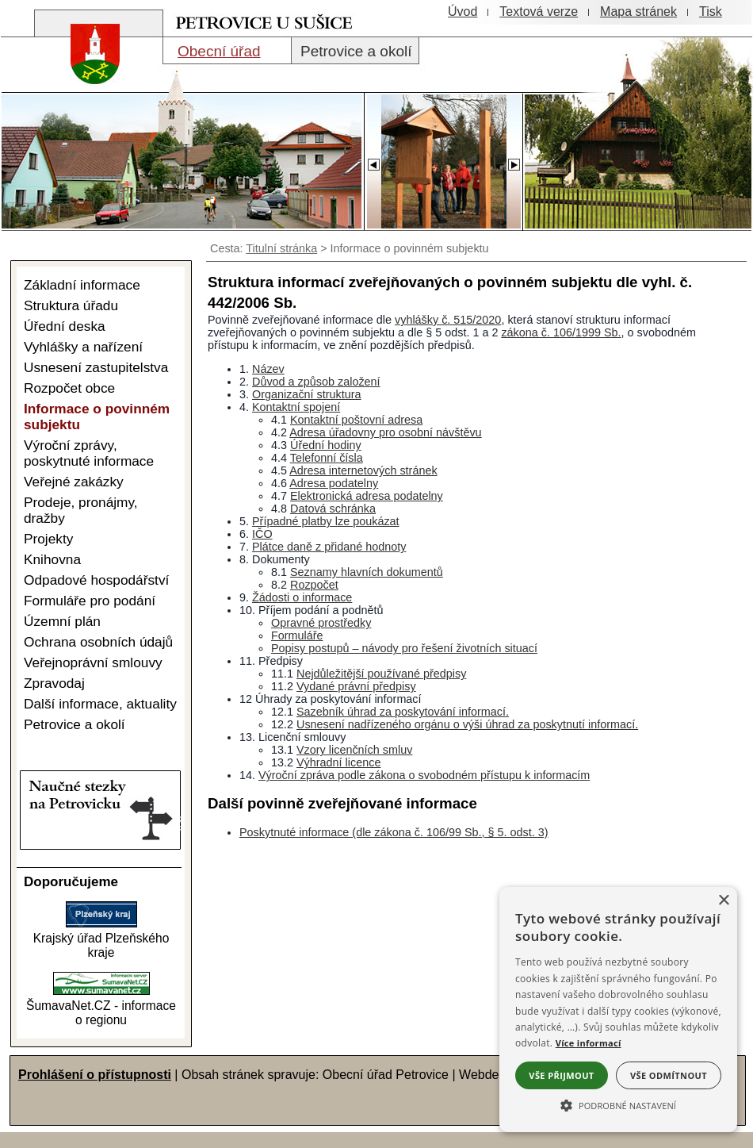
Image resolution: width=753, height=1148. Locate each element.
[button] (618, 1104)
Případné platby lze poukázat (325, 521)
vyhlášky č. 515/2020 (448, 319)
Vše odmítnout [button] (668, 1075)
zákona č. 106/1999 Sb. (561, 332)
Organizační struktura (306, 394)
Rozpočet (314, 584)
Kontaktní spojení (296, 407)
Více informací (588, 1043)
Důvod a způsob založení (316, 381)
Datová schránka (333, 508)
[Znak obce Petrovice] (87, 91)
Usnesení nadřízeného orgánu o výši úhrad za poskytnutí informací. (467, 724)
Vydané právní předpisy (356, 686)
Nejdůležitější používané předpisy (381, 673)
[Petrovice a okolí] (355, 50)
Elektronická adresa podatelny (366, 496)
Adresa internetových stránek (363, 470)
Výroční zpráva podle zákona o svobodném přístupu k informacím (424, 775)
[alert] (618, 1009)
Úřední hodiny (325, 445)
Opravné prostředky (321, 622)
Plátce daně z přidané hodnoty (329, 546)
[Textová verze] (538, 11)
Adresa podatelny (333, 483)
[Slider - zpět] (372, 160)
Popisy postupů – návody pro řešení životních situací (404, 648)
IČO (262, 534)
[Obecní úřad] (227, 50)
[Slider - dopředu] (513, 160)
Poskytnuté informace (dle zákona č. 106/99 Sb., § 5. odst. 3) (394, 832)
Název (268, 369)
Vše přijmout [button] (561, 1075)
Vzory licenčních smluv (354, 749)
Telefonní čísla (326, 457)
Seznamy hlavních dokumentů (366, 572)
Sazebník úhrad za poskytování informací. (402, 711)
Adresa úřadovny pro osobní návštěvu (385, 432)
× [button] (723, 901)
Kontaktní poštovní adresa (356, 419)
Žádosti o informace (302, 597)
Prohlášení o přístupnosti (94, 1074)
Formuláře (297, 635)
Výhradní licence (338, 762)
